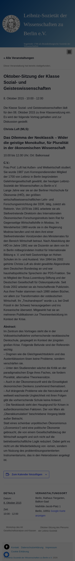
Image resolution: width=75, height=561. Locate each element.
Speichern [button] (38, 526)
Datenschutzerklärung (15, 496)
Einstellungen (10, 499)
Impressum (55, 555)
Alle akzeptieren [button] (37, 515)
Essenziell (11, 504)
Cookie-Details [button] (21, 555)
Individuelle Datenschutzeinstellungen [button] (38, 547)
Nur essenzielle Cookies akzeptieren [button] (37, 536)
